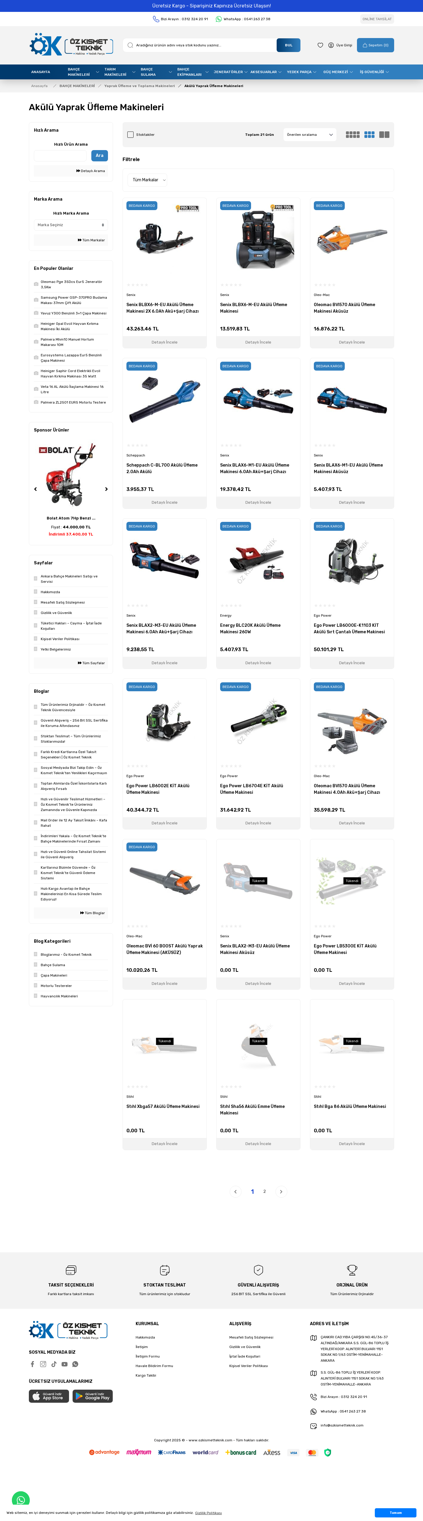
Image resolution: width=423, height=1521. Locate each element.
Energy (226, 615)
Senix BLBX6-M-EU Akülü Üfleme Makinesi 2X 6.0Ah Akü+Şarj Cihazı (162, 308)
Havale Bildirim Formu (154, 1365)
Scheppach (135, 455)
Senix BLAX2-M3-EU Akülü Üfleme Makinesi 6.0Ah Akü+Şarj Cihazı (161, 628)
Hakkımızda (145, 1336)
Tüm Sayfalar (91, 663)
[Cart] (375, 45)
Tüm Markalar (91, 240)
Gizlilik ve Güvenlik (245, 1346)
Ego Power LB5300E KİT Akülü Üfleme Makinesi (345, 949)
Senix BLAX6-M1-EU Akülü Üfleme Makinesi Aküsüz (348, 468)
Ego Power (323, 615)
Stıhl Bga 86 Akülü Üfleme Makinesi (350, 1105)
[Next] (106, 489)
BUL (288, 45)
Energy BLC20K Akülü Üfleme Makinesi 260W (250, 628)
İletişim (142, 1346)
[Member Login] (339, 45)
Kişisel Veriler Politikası (248, 1365)
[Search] (211, 45)
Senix (131, 295)
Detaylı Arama (90, 171)
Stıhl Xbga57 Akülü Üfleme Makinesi (163, 1105)
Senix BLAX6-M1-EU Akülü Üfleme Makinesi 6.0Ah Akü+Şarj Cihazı (254, 468)
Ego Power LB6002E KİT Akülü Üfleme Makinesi (157, 788)
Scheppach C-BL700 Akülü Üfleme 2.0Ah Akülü (162, 468)
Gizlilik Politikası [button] (208, 1513)
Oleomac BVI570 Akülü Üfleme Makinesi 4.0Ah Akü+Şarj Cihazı (347, 788)
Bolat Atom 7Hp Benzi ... (71, 518)
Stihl (130, 1096)
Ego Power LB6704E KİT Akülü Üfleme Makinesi (251, 788)
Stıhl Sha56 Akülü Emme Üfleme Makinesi (252, 1109)
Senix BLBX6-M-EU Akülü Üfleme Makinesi (253, 308)
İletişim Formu (148, 1355)
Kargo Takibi (146, 1374)
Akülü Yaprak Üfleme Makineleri (213, 86)
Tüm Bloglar (92, 913)
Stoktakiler (145, 135)
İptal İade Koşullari (244, 1355)
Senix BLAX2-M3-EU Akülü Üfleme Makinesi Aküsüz (255, 949)
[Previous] (35, 489)
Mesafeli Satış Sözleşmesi (251, 1336)
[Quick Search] (60, 155)
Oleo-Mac (322, 295)
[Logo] (71, 45)
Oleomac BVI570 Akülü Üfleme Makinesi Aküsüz (344, 308)
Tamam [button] (396, 1513)
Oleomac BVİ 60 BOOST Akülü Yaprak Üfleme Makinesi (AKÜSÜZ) (164, 949)
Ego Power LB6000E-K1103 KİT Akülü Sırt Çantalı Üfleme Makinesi (349, 628)
